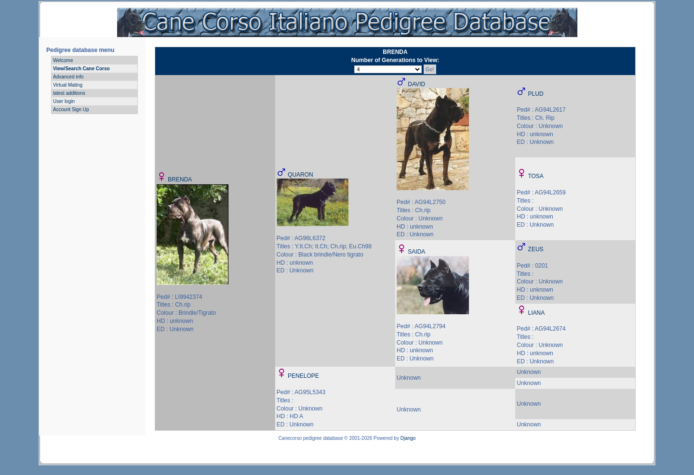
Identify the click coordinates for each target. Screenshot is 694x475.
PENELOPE (303, 375)
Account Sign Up (71, 109)
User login (64, 101)
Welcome (63, 60)
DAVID (416, 84)
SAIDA (416, 251)
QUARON (300, 174)
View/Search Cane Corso (81, 68)
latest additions (69, 93)
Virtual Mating (67, 85)
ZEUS (536, 249)
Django (408, 438)
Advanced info (68, 76)
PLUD (536, 93)
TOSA (535, 176)
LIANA (536, 312)
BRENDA (180, 179)
